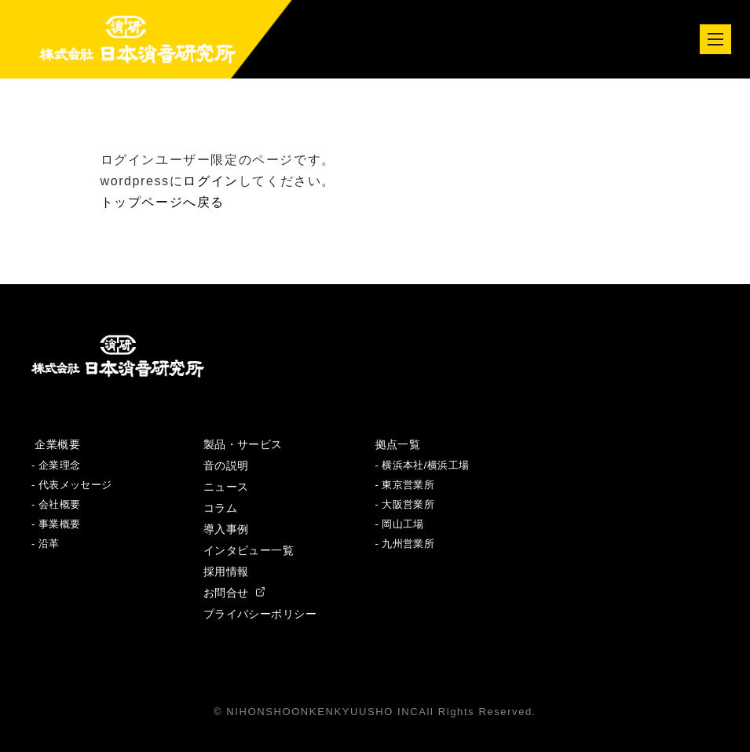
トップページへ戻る (163, 202)
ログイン (210, 181)
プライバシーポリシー (259, 614)
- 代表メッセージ (71, 485)
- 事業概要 (55, 524)
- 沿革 (45, 543)
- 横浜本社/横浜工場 (422, 465)
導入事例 (226, 529)
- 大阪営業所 (405, 504)
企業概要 (55, 444)
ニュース (226, 486)
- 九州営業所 (405, 543)
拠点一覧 (398, 444)
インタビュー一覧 (248, 550)
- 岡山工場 (399, 524)
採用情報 (226, 571)
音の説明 (226, 465)
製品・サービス (243, 444)
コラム (220, 508)
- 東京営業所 (405, 485)
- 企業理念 (55, 465)
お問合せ (234, 592)
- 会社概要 (55, 504)
